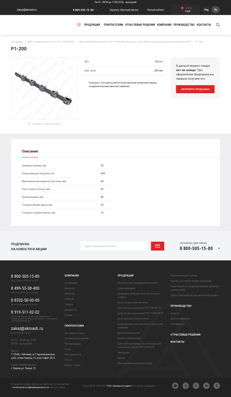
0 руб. (186, 10)
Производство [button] (184, 24)
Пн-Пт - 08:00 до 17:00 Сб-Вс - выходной (115, 2)
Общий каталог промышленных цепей (138, 282)
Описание (30, 151)
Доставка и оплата (75, 333)
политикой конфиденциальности (31, 387)
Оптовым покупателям (77, 338)
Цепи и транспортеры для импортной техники (194, 295)
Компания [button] (164, 24)
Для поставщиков (180, 318)
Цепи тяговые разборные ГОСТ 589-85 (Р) (139, 307)
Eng (206, 9)
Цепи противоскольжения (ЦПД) (135, 363)
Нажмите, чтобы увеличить (44, 124)
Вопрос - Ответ (72, 365)
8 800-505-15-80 (83, 10)
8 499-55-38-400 (25, 288)
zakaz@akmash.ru (27, 9)
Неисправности (73, 354)
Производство (181, 305)
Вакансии (70, 288)
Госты (68, 349)
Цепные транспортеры (129, 338)
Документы (71, 309)
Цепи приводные (126, 288)
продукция (88, 24)
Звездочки (123, 352)
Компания (72, 275)
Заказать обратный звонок (124, 9)
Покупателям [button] (113, 24)
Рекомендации (73, 343)
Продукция (17, 41)
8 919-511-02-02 (25, 312)
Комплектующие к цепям (183, 275)
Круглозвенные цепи (128, 332)
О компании (71, 282)
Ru (215, 9)
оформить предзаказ (195, 89)
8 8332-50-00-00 (25, 300)
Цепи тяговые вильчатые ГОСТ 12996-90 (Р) (51, 41)
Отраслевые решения (140, 24)
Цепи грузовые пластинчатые (133, 318)
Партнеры (70, 293)
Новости (69, 299)
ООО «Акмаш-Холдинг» (119, 385)
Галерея (69, 304)
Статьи (68, 359)
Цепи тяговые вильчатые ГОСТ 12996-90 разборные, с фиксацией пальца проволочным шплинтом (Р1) (135, 41)
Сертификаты (177, 324)
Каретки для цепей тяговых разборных (191, 280)
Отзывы (69, 315)
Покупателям (74, 325)
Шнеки (121, 357)
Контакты (204, 24)
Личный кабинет (155, 9)
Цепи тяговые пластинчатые (133, 302)
